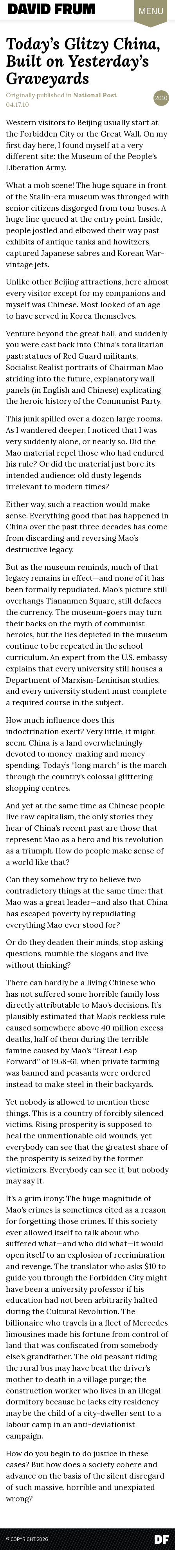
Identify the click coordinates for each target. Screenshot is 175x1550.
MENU (150, 13)
